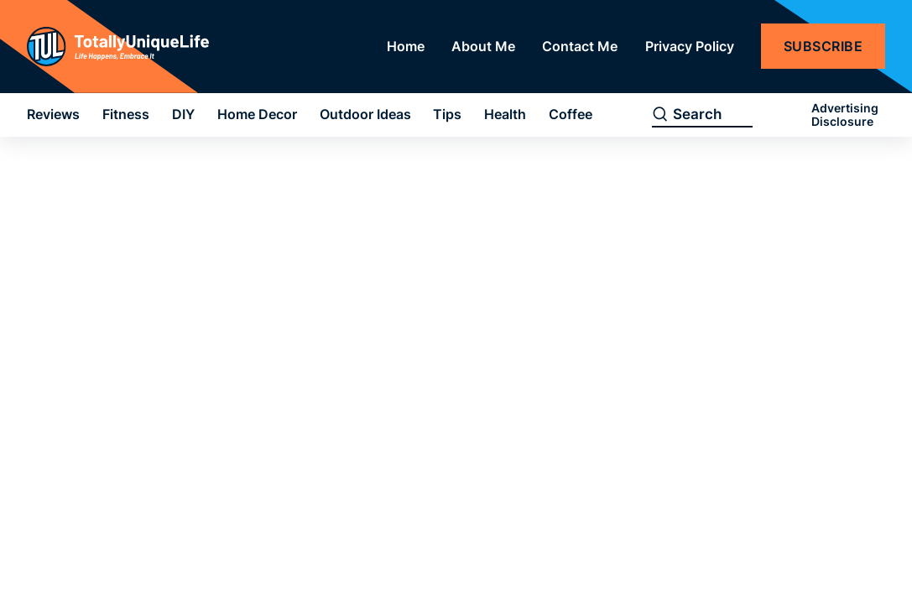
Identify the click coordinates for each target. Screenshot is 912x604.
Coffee (570, 114)
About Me (483, 46)
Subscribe (823, 46)
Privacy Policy (689, 46)
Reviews (53, 114)
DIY (183, 114)
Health (505, 114)
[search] (660, 115)
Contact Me (580, 46)
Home (406, 46)
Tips (447, 114)
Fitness (125, 114)
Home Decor (257, 114)
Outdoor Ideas (365, 114)
